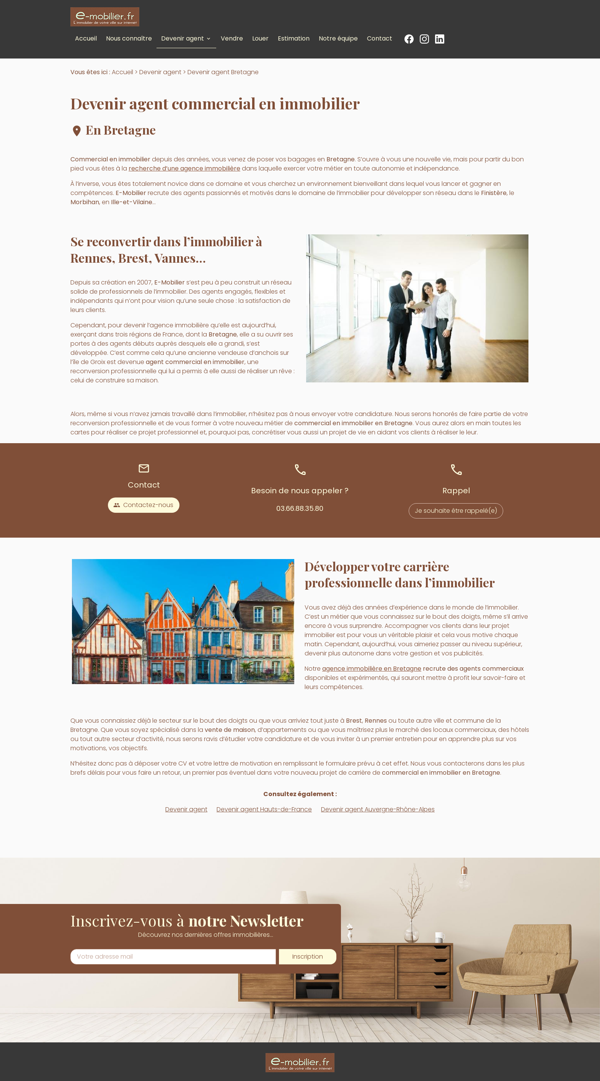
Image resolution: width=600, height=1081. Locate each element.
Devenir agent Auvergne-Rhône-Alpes (378, 809)
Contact (379, 38)
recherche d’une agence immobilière (184, 168)
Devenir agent (182, 38)
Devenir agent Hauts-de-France (264, 809)
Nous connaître (129, 38)
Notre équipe (338, 38)
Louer (260, 38)
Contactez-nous (143, 505)
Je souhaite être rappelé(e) (456, 510)
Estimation (294, 38)
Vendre (232, 38)
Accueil (86, 38)
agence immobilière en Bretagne (371, 668)
